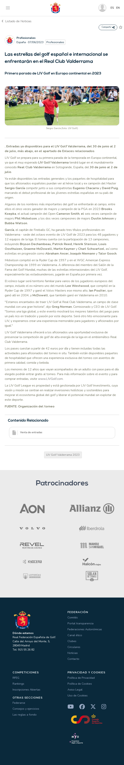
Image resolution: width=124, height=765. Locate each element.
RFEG (16, 678)
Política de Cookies (80, 684)
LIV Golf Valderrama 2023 (63, 455)
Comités (73, 617)
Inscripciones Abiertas (26, 690)
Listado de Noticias (16, 21)
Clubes (72, 641)
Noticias (73, 653)
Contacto (73, 659)
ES (112, 8)
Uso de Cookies (78, 695)
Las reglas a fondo (25, 715)
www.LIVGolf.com (50, 379)
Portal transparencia (80, 623)
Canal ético (75, 635)
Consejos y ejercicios (26, 709)
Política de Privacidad (81, 678)
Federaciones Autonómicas (85, 629)
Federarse (19, 703)
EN (118, 8)
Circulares (74, 647)
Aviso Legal (75, 690)
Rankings (18, 684)
